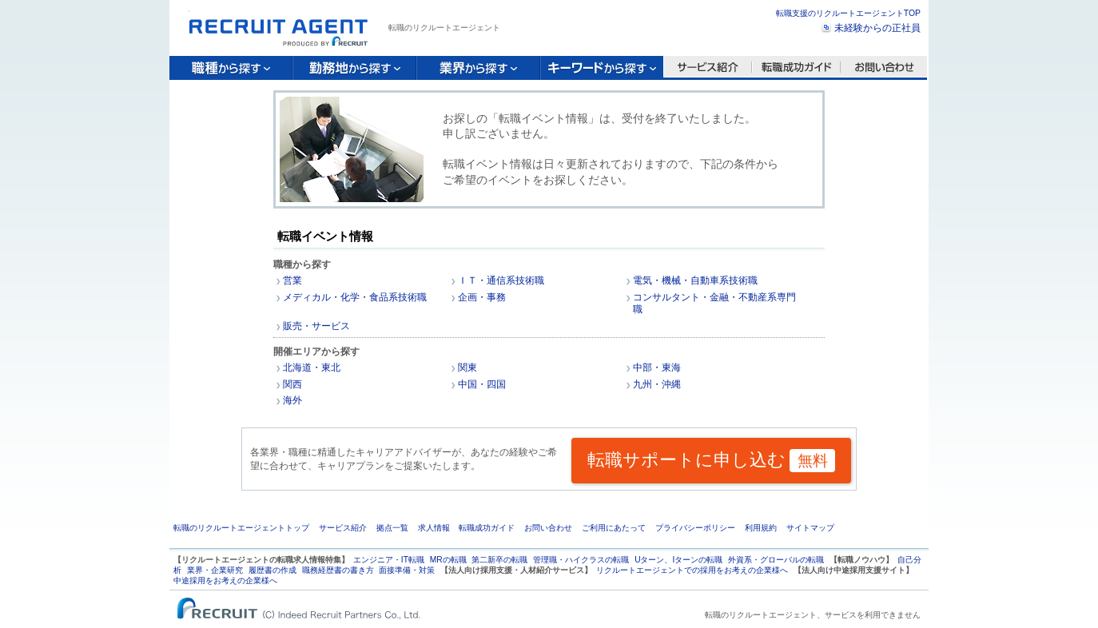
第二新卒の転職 (499, 559)
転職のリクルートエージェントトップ (241, 527)
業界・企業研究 (215, 570)
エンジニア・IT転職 (388, 559)
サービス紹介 (343, 527)
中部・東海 (657, 367)
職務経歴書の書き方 (338, 570)
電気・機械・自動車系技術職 (695, 280)
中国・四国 (482, 384)
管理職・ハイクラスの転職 (581, 559)
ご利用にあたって (614, 527)
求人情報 (434, 527)
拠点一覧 (392, 527)
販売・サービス (316, 326)
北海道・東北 (311, 367)
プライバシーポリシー (695, 527)
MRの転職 (448, 559)
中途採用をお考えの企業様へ (225, 580)
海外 (292, 400)
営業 (292, 280)
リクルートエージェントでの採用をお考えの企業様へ (692, 570)
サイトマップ (810, 527)
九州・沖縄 (657, 384)
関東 (467, 367)
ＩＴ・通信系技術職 (501, 280)
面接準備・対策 (407, 570)
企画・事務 (482, 297)
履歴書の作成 (272, 570)
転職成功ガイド (487, 527)
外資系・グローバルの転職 (776, 559)
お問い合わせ (548, 527)
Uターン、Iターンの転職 (678, 559)
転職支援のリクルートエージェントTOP (848, 13)
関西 (292, 384)
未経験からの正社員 (877, 28)
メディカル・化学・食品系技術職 (355, 297)
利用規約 (761, 527)
